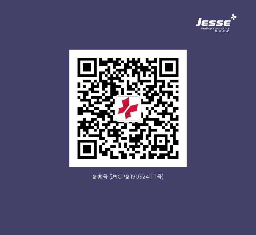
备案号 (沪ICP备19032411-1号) (128, 177)
